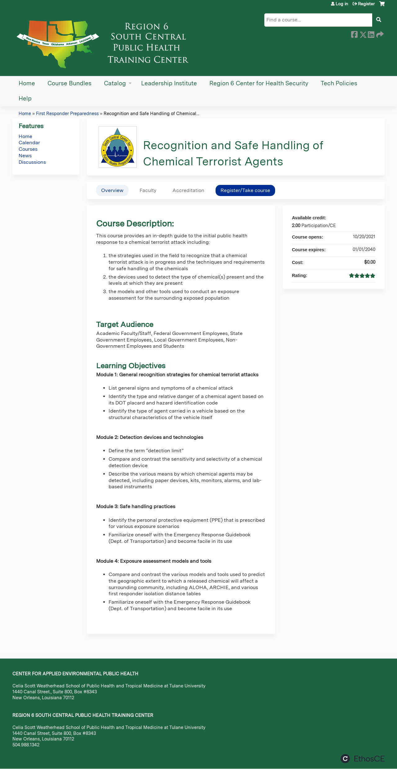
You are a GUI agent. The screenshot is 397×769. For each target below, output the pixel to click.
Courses (28, 149)
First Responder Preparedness (67, 113)
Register (366, 4)
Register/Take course (245, 190)
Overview (112, 190)
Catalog (115, 83)
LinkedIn (371, 33)
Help (25, 98)
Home (27, 83)
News (25, 156)
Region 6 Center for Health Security (258, 83)
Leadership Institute (169, 83)
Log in (342, 4)
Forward (379, 33)
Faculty (148, 190)
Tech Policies (339, 83)
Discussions (32, 162)
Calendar (29, 142)
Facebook (354, 33)
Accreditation (188, 190)
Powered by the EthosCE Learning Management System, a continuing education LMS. (363, 758)
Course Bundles (69, 83)
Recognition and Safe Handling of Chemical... (151, 113)
